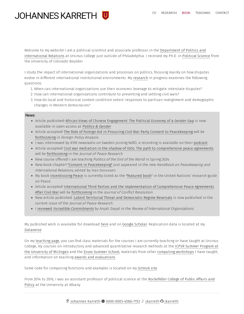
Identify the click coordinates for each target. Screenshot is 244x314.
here (104, 224)
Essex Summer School (101, 252)
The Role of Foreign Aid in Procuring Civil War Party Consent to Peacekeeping (128, 132)
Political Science (196, 56)
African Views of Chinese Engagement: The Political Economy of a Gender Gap (129, 121)
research (140, 78)
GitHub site (147, 268)
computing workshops (175, 252)
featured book (139, 175)
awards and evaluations (94, 257)
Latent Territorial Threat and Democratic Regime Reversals (123, 197)
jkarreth (152, 301)
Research (169, 13)
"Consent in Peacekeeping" (90, 164)
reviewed (44, 208)
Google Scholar (134, 224)
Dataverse (32, 230)
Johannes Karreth (56, 15)
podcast (200, 143)
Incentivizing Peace (66, 175)
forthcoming (45, 137)
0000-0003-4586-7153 (123, 301)
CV (154, 13)
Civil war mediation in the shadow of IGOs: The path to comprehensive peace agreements (139, 148)
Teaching (202, 13)
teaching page (47, 241)
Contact (222, 13)
